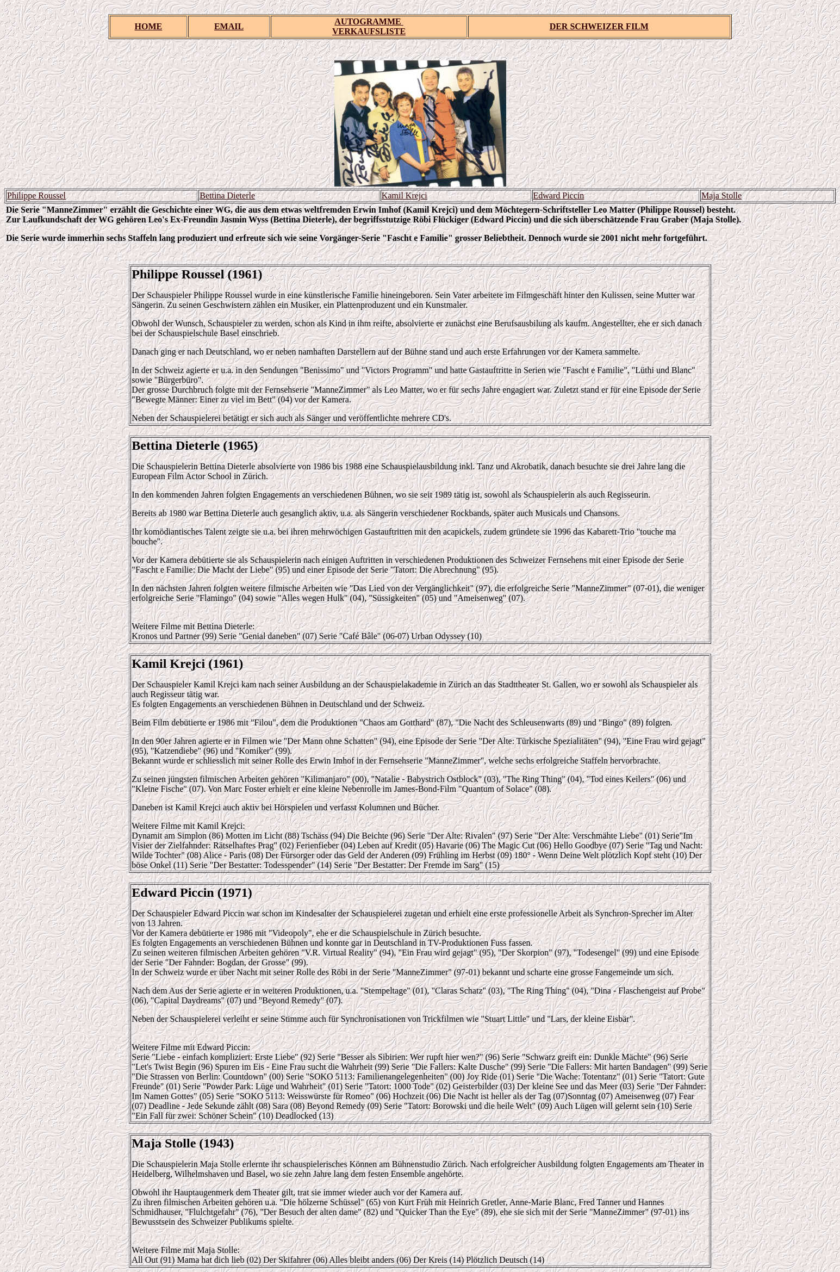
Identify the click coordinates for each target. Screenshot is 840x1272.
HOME (149, 26)
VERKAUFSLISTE (369, 31)
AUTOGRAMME (368, 21)
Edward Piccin (558, 195)
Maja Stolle (721, 195)
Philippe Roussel (36, 195)
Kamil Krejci (404, 195)
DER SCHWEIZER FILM (599, 26)
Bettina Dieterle (227, 195)
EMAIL (229, 26)
